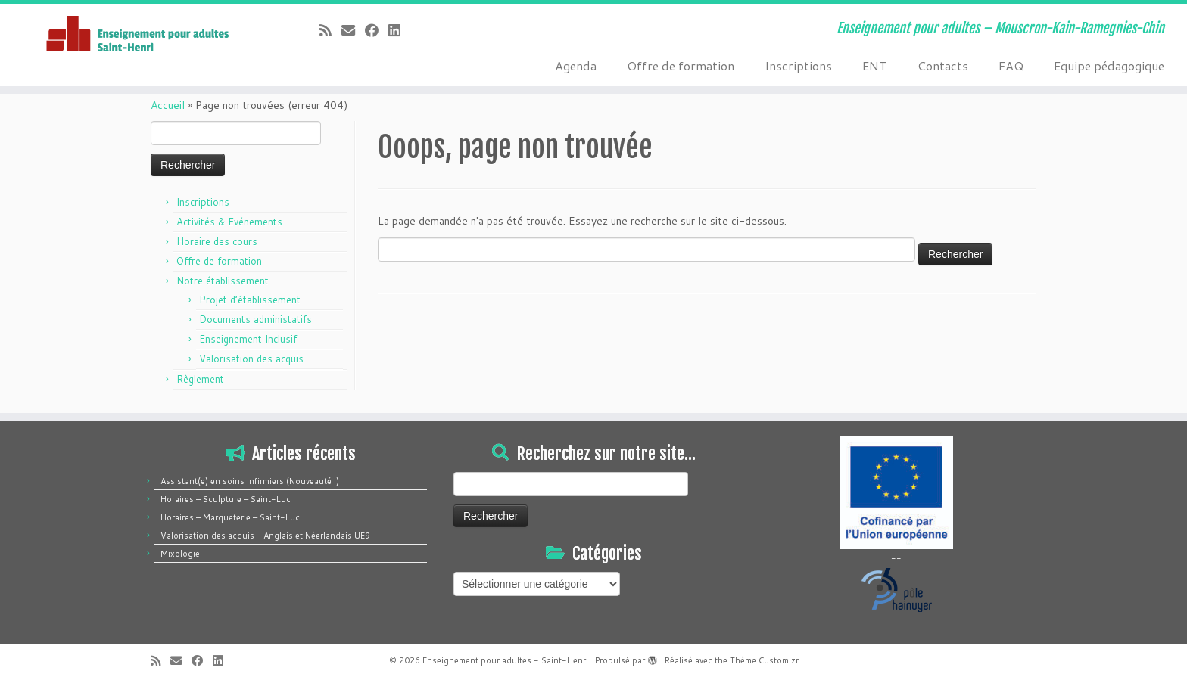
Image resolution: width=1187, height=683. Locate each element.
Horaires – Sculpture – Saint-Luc (225, 499)
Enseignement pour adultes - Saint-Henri (505, 660)
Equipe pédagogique (1109, 65)
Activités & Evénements (229, 221)
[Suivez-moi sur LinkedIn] (399, 30)
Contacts (943, 65)
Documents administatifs (255, 319)
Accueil (168, 105)
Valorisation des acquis (251, 358)
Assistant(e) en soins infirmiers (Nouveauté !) (249, 481)
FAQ (1011, 65)
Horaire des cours (216, 241)
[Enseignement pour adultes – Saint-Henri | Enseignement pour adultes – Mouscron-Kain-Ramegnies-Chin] (137, 35)
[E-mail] (353, 30)
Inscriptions (798, 65)
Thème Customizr (764, 660)
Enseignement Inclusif (248, 339)
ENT (874, 65)
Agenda (576, 65)
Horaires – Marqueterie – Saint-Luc (230, 517)
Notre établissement (222, 280)
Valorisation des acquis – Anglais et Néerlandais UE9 (265, 535)
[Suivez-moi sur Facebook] (376, 30)
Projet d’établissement (250, 299)
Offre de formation (680, 65)
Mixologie (180, 554)
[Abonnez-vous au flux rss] (330, 30)
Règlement (200, 379)
